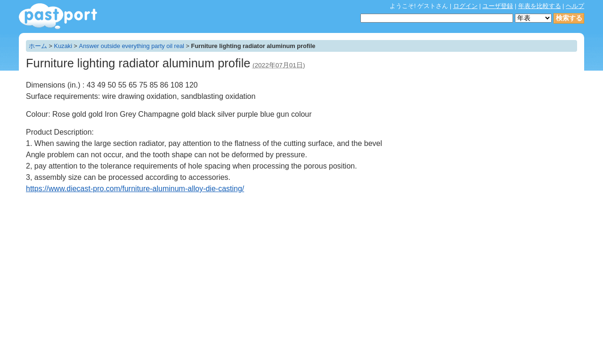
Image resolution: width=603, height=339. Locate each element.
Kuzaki (63, 45)
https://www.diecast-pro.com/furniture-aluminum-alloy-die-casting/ (135, 189)
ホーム (38, 45)
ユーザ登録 (497, 5)
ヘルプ (575, 5)
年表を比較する (539, 5)
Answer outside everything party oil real (131, 45)
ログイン (465, 5)
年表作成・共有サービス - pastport (58, 16)
